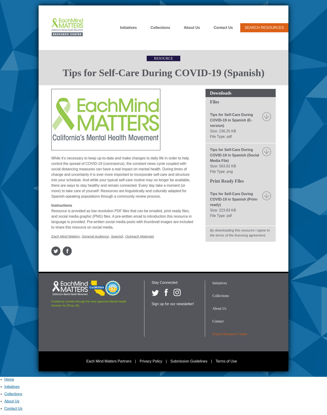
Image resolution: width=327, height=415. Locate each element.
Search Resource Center (229, 334)
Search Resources (264, 28)
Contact (218, 321)
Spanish (117, 236)
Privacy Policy (151, 361)
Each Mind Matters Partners (108, 361)
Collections (160, 28)
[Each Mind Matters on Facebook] (166, 292)
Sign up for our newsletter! (173, 304)
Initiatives (128, 28)
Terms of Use (226, 361)
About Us (192, 28)
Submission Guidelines (189, 361)
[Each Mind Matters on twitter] (155, 292)
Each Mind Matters (65, 236)
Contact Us (223, 28)
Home (9, 379)
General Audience (95, 236)
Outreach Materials (139, 236)
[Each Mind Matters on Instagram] (177, 292)
